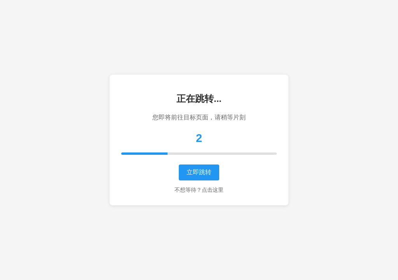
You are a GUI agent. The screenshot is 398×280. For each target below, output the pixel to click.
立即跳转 (199, 172)
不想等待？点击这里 (199, 190)
